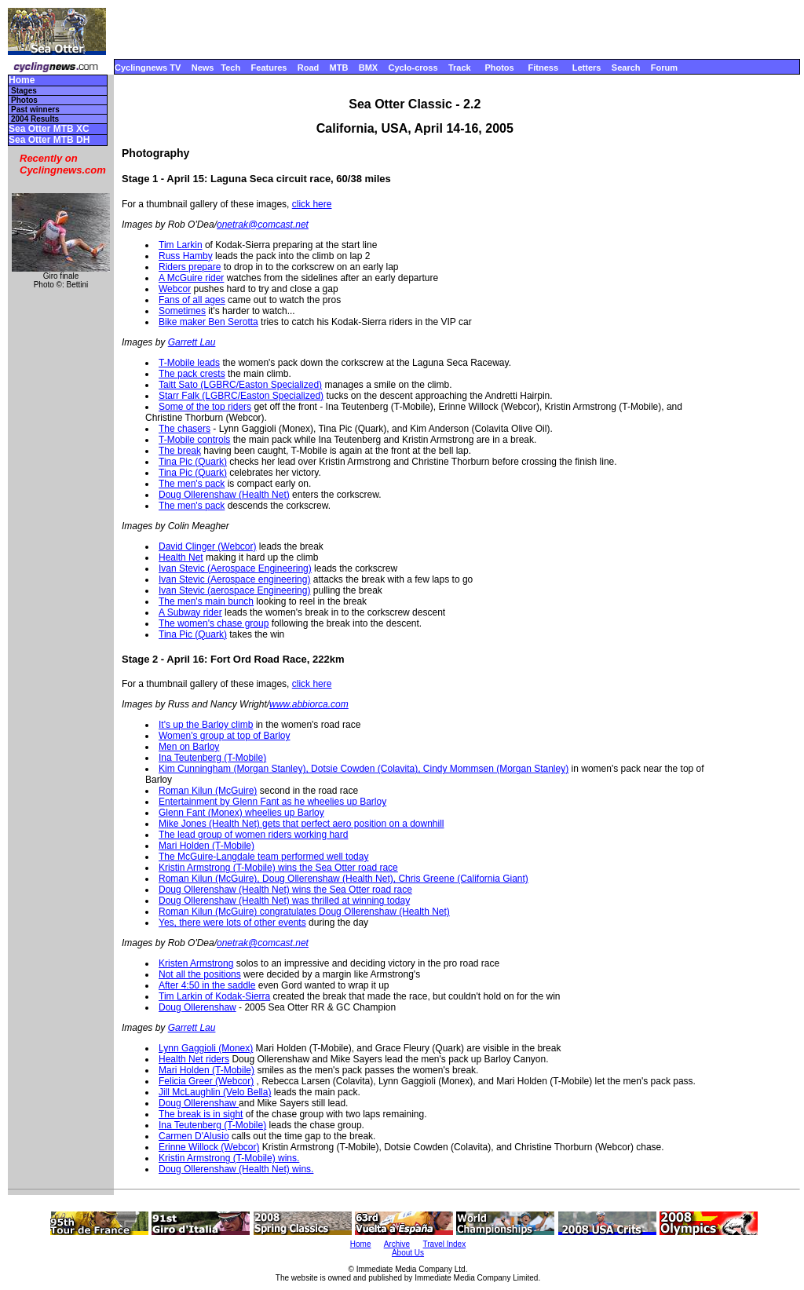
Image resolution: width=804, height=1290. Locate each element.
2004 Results (35, 119)
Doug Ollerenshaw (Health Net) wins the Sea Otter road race (285, 889)
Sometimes (182, 310)
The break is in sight (201, 1114)
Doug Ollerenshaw (197, 1007)
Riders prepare (190, 266)
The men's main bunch (206, 601)
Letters (586, 67)
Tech (230, 67)
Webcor (175, 288)
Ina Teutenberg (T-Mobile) (212, 757)
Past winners (35, 109)
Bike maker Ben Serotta (208, 321)
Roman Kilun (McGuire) (208, 790)
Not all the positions (200, 974)
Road (309, 67)
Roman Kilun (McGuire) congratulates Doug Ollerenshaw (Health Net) (304, 911)
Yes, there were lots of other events (232, 922)
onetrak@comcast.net (263, 224)
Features (269, 67)
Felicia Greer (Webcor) (206, 1081)
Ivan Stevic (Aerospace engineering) (234, 579)
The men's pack (192, 483)
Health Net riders (194, 1059)
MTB (339, 67)
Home (22, 80)
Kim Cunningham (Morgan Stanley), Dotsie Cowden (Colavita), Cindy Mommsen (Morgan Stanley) (363, 768)
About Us (408, 1252)
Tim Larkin (181, 244)
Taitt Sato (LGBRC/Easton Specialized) (240, 384)
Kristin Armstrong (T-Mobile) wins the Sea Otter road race (278, 867)
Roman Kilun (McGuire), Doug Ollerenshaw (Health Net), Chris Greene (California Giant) (343, 878)
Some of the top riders (205, 406)
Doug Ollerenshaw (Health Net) (224, 494)
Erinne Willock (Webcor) (209, 1147)
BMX (368, 67)
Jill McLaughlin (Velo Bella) (215, 1092)
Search (626, 67)
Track (459, 67)
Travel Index (444, 1244)
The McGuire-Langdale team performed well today (263, 856)
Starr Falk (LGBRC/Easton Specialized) (241, 395)
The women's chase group (214, 623)
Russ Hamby (186, 255)
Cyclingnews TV (148, 67)
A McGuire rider (191, 277)
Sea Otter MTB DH (49, 140)
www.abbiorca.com (309, 704)
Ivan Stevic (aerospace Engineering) (234, 590)
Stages (24, 90)
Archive (397, 1244)
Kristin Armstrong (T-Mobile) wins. (229, 1158)
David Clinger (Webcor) (207, 546)
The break (180, 450)
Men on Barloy (189, 746)
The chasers (184, 428)
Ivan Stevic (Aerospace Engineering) (235, 568)
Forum (664, 67)
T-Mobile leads (189, 362)
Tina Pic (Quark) (193, 461)
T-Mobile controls (194, 439)
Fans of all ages (192, 299)
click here (312, 204)
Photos (498, 67)
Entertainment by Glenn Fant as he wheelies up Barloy (272, 801)
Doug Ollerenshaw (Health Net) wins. (236, 1169)
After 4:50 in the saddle (207, 985)
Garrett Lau (192, 342)
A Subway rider (190, 612)
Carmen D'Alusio (194, 1136)
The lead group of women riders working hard (253, 834)
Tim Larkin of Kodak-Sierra (214, 996)
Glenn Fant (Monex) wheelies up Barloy (241, 812)
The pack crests (192, 373)
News (203, 67)
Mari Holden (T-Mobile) (206, 845)
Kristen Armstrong (196, 963)
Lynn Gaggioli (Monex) (206, 1048)
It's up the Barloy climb (206, 724)
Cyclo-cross (413, 67)
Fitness (543, 67)
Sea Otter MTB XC (49, 129)
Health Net (181, 557)
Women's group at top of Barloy (225, 735)
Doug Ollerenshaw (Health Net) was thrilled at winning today (284, 900)
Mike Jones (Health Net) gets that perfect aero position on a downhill (301, 823)
